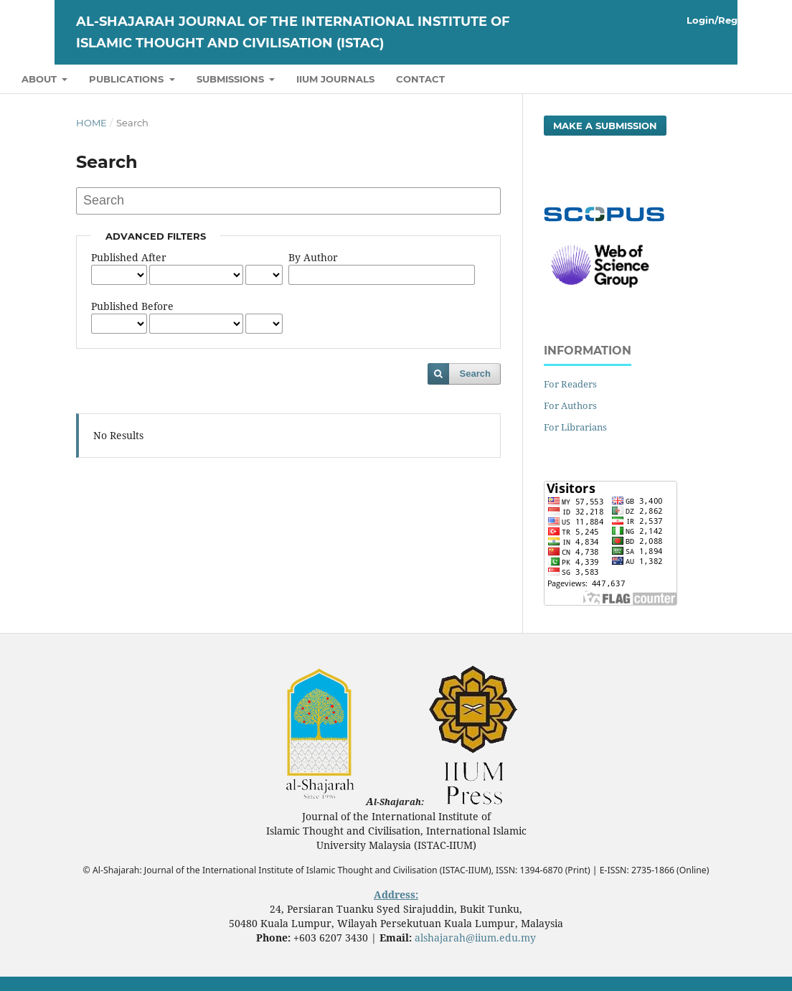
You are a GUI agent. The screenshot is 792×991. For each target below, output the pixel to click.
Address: (396, 894)
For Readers (570, 383)
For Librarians (575, 427)
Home (91, 122)
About (41, 79)
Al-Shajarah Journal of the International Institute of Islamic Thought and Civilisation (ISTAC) (292, 32)
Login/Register (725, 20)
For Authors (570, 405)
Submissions (232, 79)
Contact (420, 79)
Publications (127, 79)
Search (475, 373)
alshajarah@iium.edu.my (475, 937)
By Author (313, 257)
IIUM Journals (335, 79)
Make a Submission (605, 125)
